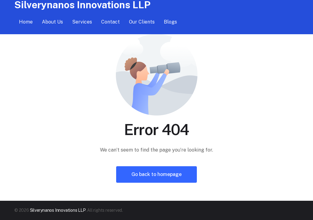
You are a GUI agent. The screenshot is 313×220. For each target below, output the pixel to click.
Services (82, 22)
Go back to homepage (156, 174)
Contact (110, 22)
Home (26, 22)
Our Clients (142, 22)
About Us (52, 22)
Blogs (170, 22)
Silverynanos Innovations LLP (58, 210)
